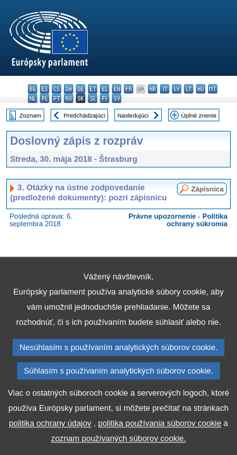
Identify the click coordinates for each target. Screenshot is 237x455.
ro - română (68, 98)
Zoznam (31, 115)
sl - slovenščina (92, 98)
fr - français (128, 89)
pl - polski (44, 98)
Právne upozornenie (162, 216)
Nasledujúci (133, 115)
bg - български (32, 89)
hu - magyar (200, 89)
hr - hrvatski (152, 89)
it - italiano (164, 89)
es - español (44, 89)
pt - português (56, 98)
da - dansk (68, 89)
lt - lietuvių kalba (188, 89)
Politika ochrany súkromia (197, 220)
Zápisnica (207, 189)
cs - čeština (56, 89)
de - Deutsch (80, 89)
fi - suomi (104, 98)
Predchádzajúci (85, 115)
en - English (116, 89)
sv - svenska (116, 98)
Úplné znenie (199, 115)
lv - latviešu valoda (176, 89)
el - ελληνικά (104, 89)
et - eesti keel (92, 89)
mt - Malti (212, 89)
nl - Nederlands (32, 98)
